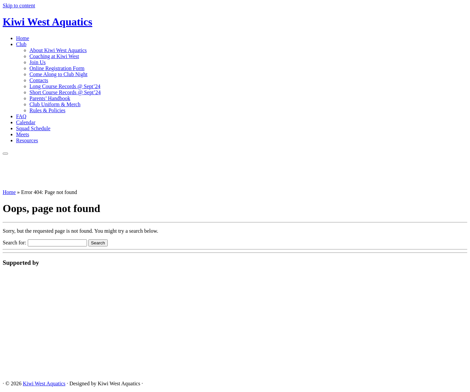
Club (21, 44)
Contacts (38, 80)
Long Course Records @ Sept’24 (64, 86)
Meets (22, 134)
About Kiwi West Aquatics (58, 50)
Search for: (14, 242)
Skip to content (19, 5)
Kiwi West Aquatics (47, 22)
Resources (27, 140)
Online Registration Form (56, 68)
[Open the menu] (5, 154)
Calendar (25, 122)
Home (22, 38)
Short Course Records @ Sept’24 (65, 92)
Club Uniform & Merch (54, 104)
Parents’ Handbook (49, 98)
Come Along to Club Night (58, 74)
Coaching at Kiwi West (54, 56)
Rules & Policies (47, 110)
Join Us (37, 62)
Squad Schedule (33, 128)
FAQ (21, 116)
